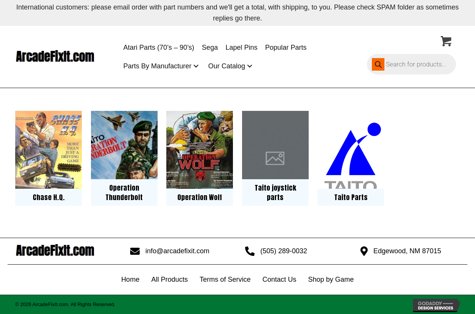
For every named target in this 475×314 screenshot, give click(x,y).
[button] (196, 66)
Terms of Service (224, 279)
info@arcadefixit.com (177, 251)
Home (130, 279)
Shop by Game (331, 279)
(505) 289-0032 (283, 251)
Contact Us (279, 279)
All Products (169, 279)
